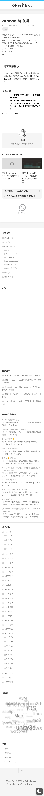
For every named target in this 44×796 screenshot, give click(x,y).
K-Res (32, 26)
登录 (6, 749)
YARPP (15, 113)
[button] (39, 791)
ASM (7, 250)
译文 (6, 273)
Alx (36, 784)
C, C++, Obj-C (10, 257)
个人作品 (9, 265)
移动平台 (9, 268)
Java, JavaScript (12, 261)
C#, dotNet (9, 254)
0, (23, 26)
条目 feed (7, 753)
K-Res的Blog (22, 5)
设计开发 (7, 247)
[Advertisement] (11, 326)
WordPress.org (10, 762)
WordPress (21, 784)
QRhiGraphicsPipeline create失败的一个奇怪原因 (10, 176)
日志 (5, 29)
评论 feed (7, 757)
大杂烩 (6, 238)
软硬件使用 (8, 277)
